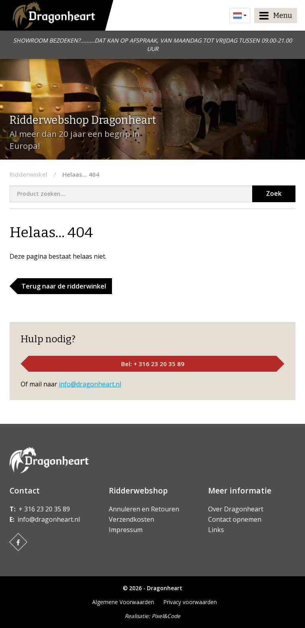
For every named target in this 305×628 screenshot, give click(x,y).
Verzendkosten (131, 519)
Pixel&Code (166, 616)
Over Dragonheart (235, 509)
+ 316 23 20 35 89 (44, 509)
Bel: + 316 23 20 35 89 (152, 364)
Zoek (274, 193)
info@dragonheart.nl (90, 384)
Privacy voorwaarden (190, 602)
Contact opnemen (234, 519)
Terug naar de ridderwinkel (63, 286)
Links (216, 529)
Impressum (126, 529)
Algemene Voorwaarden (123, 602)
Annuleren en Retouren (144, 509)
